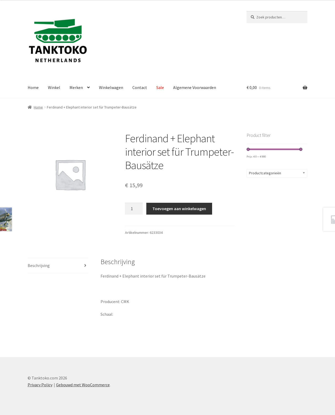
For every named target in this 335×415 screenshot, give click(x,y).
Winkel (54, 87)
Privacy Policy (40, 384)
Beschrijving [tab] (39, 265)
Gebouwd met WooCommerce (83, 384)
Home (33, 87)
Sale (160, 87)
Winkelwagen (111, 87)
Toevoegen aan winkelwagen (179, 208)
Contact (139, 87)
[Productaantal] (134, 209)
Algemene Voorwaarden (194, 87)
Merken (76, 87)
